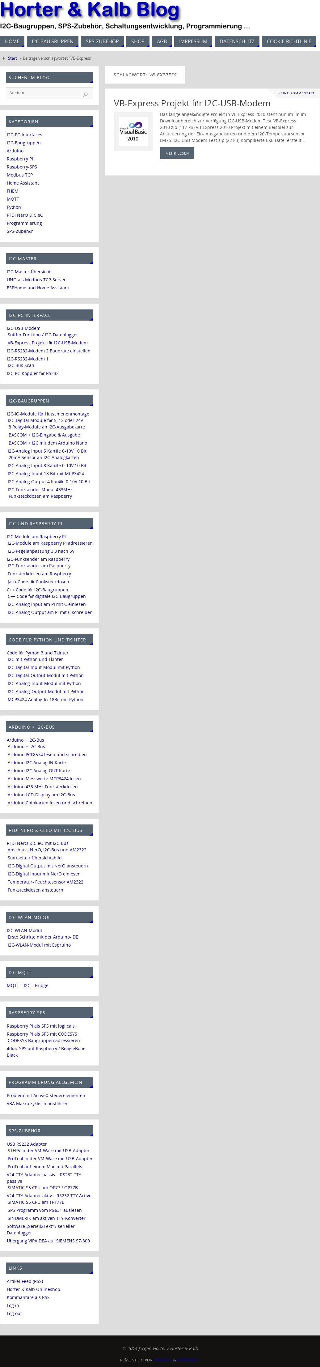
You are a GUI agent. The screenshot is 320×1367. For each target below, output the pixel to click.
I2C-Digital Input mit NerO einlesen (44, 874)
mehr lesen (177, 153)
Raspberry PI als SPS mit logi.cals (41, 1026)
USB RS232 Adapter (27, 1144)
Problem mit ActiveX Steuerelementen (46, 1095)
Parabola (163, 1360)
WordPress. (188, 1360)
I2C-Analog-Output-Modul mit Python (46, 691)
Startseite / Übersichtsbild (35, 858)
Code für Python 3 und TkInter (38, 653)
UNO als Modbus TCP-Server (36, 280)
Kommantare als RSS (28, 1297)
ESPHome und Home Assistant (38, 288)
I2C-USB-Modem (23, 328)
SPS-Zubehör (20, 231)
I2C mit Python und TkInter (35, 659)
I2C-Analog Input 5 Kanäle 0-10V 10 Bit (47, 451)
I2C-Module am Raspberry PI (36, 536)
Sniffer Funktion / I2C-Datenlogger (43, 335)
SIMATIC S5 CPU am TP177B (36, 1202)
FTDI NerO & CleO (25, 215)
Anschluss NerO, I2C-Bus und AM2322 (47, 850)
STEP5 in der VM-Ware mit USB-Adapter (49, 1150)
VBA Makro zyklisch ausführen (38, 1103)
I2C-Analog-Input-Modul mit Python (44, 683)
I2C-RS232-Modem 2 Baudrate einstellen (49, 351)
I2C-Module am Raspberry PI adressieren (50, 543)
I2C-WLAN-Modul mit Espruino (39, 945)
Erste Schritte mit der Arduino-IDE (43, 937)
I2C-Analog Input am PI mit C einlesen (47, 604)
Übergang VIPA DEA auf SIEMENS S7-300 (48, 1241)
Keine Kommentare (297, 93)
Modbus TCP (20, 175)
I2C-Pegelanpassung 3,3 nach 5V (41, 551)
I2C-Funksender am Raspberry (38, 559)
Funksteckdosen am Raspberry (40, 496)
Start (12, 58)
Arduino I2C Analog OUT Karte (39, 770)
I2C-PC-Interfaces (24, 135)
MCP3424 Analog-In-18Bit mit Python (45, 699)
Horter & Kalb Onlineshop (33, 1289)
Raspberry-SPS (22, 167)
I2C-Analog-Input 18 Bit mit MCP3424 (46, 473)
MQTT (13, 199)
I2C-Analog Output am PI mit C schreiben (50, 612)
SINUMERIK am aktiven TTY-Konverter (47, 1218)
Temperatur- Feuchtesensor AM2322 (45, 882)
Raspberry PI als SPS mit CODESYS (42, 1034)
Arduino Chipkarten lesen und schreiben (50, 803)
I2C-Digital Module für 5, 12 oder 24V (45, 420)
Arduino (15, 151)
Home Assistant (23, 183)
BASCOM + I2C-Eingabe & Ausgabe (44, 435)
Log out (14, 1313)
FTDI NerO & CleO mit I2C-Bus (38, 843)
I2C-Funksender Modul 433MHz (40, 489)
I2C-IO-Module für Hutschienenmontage (48, 414)
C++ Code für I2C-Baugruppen (37, 590)
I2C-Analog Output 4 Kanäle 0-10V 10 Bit (49, 481)
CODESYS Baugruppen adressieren (44, 1040)
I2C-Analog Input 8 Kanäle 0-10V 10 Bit (47, 465)
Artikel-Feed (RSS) (25, 1281)
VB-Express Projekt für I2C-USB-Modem (192, 103)
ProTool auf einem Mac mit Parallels (45, 1166)
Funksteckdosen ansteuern (35, 890)
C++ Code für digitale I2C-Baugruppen (47, 596)
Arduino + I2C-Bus (25, 740)
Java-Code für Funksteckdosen (38, 582)
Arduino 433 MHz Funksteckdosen (43, 787)
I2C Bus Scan (21, 365)
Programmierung (24, 223)
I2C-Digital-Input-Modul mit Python (44, 667)
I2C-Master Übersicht (29, 272)
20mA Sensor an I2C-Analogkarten (44, 457)
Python (14, 207)
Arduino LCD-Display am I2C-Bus (41, 795)
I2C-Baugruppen (24, 143)
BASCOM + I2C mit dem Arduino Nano (48, 443)
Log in (13, 1305)
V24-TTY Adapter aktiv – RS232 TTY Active (49, 1196)
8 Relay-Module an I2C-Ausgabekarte (47, 427)
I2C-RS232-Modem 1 (27, 359)
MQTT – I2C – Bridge (27, 985)
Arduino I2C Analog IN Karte (37, 762)
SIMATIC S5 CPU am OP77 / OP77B (43, 1187)
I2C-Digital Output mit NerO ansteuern (48, 866)
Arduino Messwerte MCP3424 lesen (44, 778)
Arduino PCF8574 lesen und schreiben (47, 754)
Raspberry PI (20, 159)
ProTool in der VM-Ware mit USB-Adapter (50, 1158)
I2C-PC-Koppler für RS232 (33, 373)
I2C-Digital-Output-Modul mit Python (46, 675)
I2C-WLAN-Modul (24, 930)
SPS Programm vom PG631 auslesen (45, 1210)
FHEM (13, 191)
